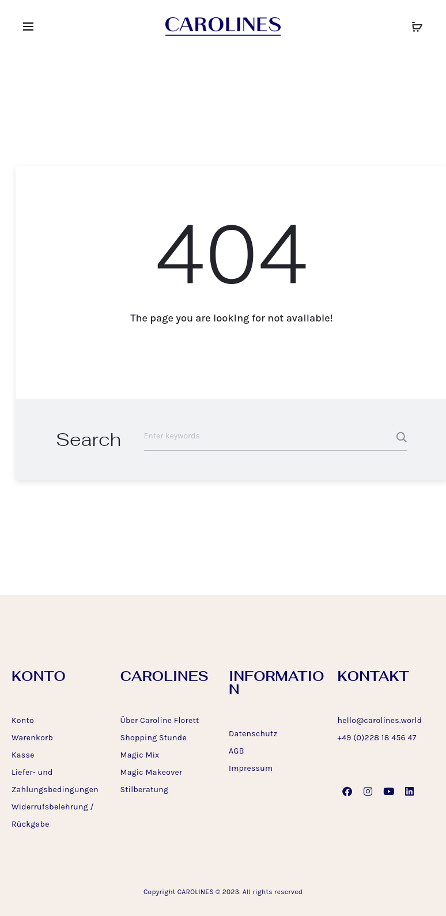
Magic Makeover (151, 772)
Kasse (23, 755)
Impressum (251, 768)
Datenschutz (253, 734)
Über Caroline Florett (159, 720)
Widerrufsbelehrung (50, 807)
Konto (23, 720)
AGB (236, 751)
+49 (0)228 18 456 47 (377, 738)
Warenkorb (32, 738)
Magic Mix (140, 755)
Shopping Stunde (153, 738)
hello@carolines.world (380, 720)
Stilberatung (144, 789)
